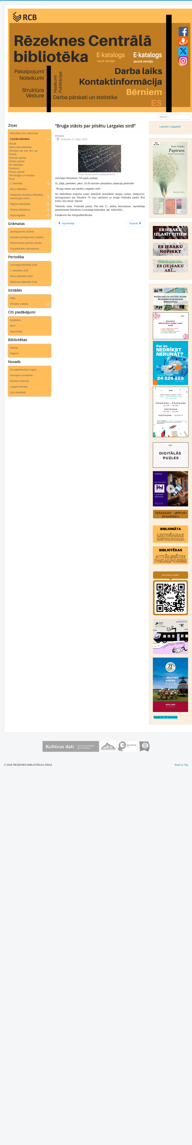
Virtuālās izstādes (19, 304)
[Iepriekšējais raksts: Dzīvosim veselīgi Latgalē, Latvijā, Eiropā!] (66, 223)
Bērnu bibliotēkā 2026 (21, 276)
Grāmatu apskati (17, 157)
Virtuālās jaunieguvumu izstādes (27, 237)
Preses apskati (16, 172)
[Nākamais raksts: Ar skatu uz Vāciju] (135, 223)
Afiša (12, 298)
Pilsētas (14, 347)
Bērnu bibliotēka (18, 189)
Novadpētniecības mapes (23, 369)
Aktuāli (12, 143)
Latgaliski (175, 126)
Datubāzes (15, 320)
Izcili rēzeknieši (18, 392)
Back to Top (181, 764)
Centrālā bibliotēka (19, 139)
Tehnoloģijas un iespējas (22, 175)
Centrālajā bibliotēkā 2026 (23, 265)
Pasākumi (14, 168)
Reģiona (14, 353)
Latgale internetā (18, 386)
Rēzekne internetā (19, 381)
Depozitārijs (16, 331)
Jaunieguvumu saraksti (22, 231)
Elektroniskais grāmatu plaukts (26, 243)
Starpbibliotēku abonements (24, 248)
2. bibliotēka (16, 183)
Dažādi (12, 154)
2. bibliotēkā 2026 (19, 270)
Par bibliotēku (16, 165)
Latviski (164, 126)
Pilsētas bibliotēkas (20, 209)
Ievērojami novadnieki (21, 375)
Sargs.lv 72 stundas (166, 717)
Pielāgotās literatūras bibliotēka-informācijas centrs (26, 196)
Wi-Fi (12, 325)
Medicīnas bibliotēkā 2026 (23, 282)
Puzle (12, 179)
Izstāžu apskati (16, 161)
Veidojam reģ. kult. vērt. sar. (23, 150)
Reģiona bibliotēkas (20, 204)
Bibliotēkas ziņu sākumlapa (24, 133)
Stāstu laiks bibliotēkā (20, 147)
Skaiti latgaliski (17, 215)
